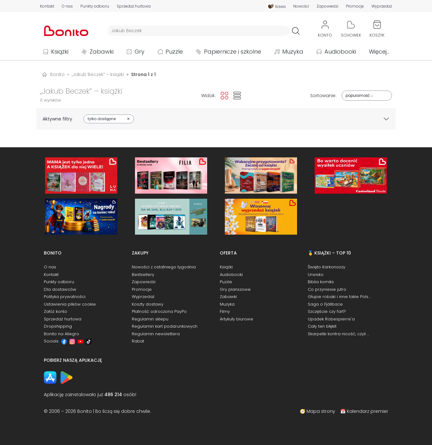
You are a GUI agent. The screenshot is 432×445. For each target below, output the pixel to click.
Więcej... (379, 52)
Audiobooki (340, 52)
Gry (139, 52)
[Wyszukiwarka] (198, 31)
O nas (67, 6)
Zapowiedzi (327, 6)
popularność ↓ (359, 95)
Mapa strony (320, 411)
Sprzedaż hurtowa (134, 6)
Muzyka (292, 52)
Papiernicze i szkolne (232, 52)
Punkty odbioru (94, 6)
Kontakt (47, 6)
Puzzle (174, 52)
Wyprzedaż (381, 6)
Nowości (301, 6)
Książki (59, 52)
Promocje (355, 6)
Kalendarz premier (367, 411)
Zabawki (102, 52)
